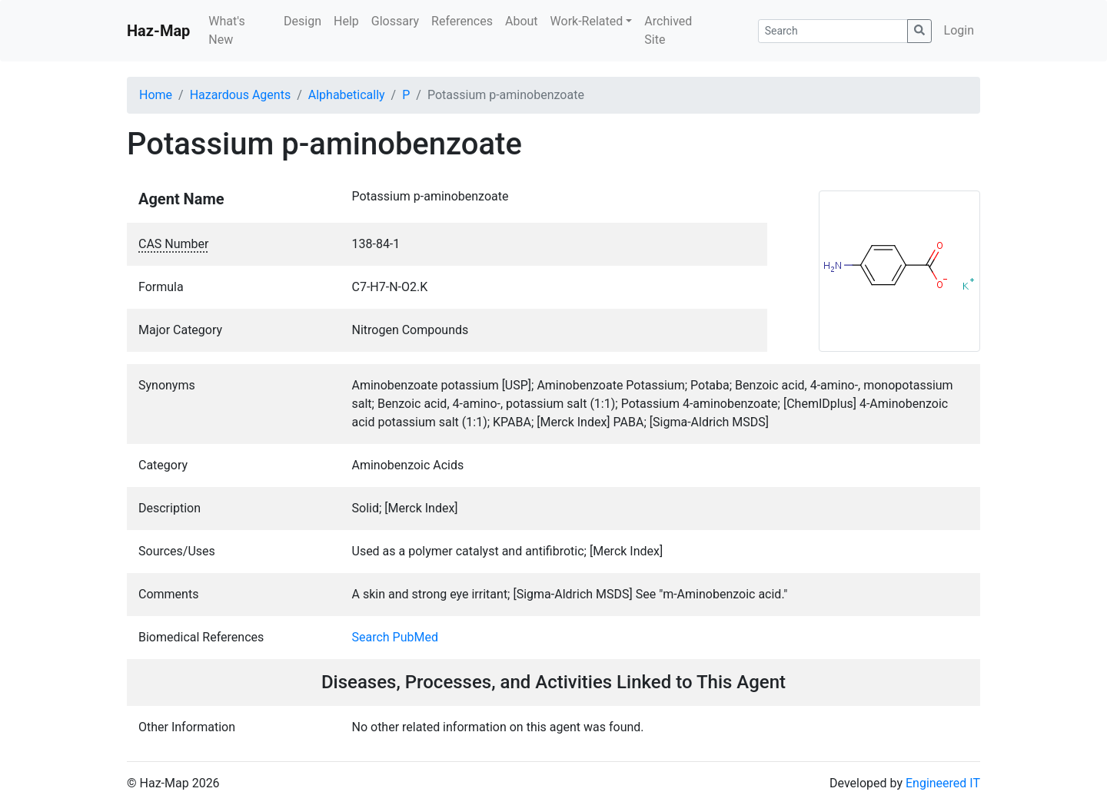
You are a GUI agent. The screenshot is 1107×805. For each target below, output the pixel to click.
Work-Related (586, 21)
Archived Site (668, 30)
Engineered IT (943, 783)
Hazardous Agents (240, 95)
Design (302, 21)
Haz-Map (158, 31)
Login (959, 30)
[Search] (833, 31)
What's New (226, 30)
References (462, 21)
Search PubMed (395, 637)
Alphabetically (346, 95)
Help (346, 21)
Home (155, 95)
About (521, 21)
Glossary (395, 21)
